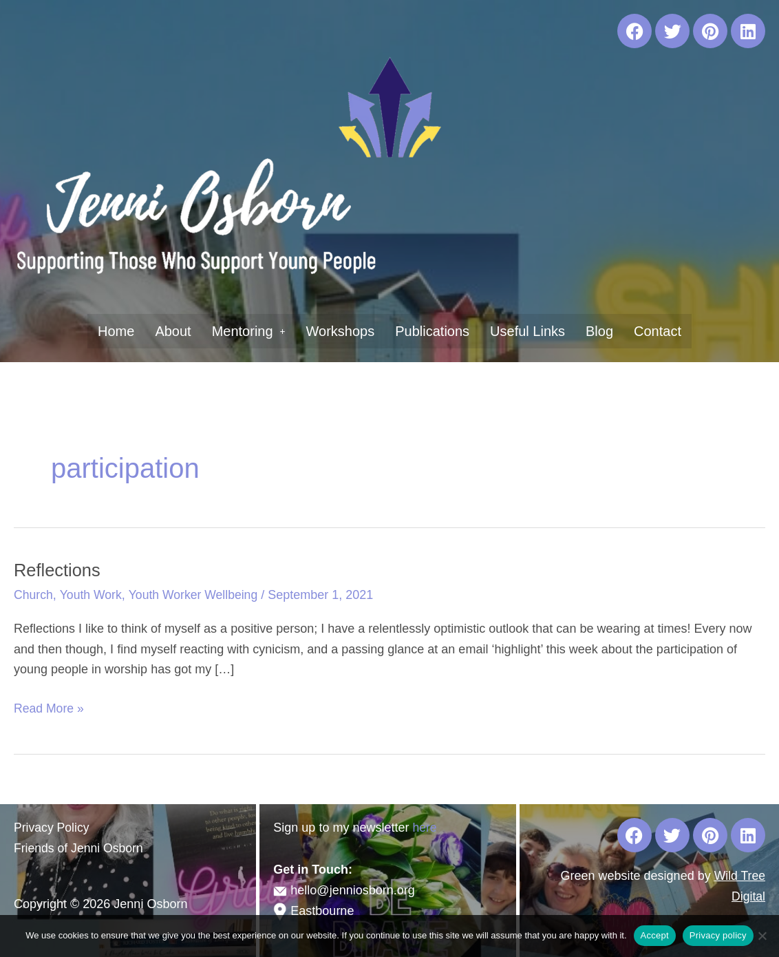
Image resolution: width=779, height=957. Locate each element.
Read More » (49, 707)
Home (116, 331)
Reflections (58, 570)
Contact (657, 331)
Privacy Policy (52, 827)
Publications (432, 331)
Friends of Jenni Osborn (80, 848)
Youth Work (92, 595)
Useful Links (527, 331)
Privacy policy (718, 935)
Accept (655, 935)
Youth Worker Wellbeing (196, 595)
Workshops (340, 331)
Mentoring (249, 331)
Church (34, 595)
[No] (762, 936)
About (173, 331)
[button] (249, 331)
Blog (599, 331)
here (424, 827)
